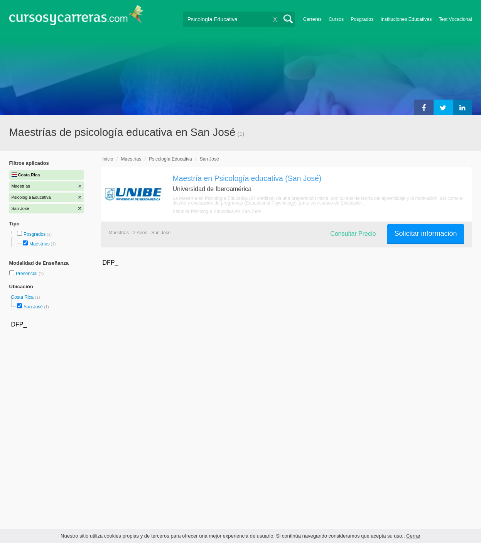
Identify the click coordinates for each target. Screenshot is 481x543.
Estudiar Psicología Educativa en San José (217, 211)
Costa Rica (23, 297)
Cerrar (413, 536)
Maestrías (39, 244)
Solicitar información (425, 233)
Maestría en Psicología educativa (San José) (247, 178)
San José (33, 307)
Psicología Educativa (170, 159)
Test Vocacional (455, 19)
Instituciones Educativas (406, 19)
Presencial (27, 273)
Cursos (336, 19)
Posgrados (362, 19)
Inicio (108, 159)
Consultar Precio (353, 233)
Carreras (312, 19)
